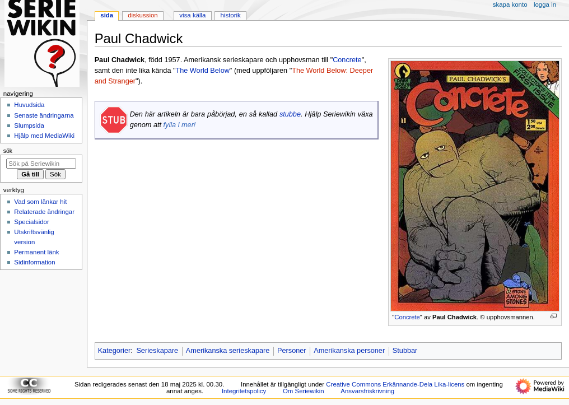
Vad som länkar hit (40, 201)
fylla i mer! (180, 125)
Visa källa (192, 15)
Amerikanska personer (349, 351)
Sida (106, 15)
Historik (231, 15)
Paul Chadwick (454, 317)
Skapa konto (510, 4)
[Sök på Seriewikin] (41, 164)
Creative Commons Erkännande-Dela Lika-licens (395, 384)
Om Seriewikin (303, 391)
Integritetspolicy (244, 391)
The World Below (202, 71)
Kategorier (114, 351)
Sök (7, 150)
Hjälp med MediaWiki (44, 135)
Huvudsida (29, 104)
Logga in (545, 4)
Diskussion (142, 15)
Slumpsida (29, 125)
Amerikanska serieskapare (228, 351)
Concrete (407, 317)
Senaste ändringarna (43, 115)
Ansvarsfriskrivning (367, 391)
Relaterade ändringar (44, 211)
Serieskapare (157, 351)
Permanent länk (36, 252)
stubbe (290, 114)
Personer (291, 351)
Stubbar (405, 351)
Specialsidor (31, 221)
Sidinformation (34, 262)
